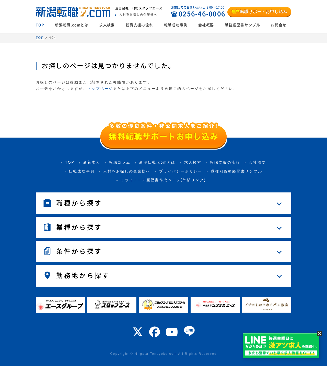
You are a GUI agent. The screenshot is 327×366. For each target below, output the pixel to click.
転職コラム (120, 162)
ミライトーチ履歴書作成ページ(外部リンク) (163, 180)
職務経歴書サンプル (242, 25)
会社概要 (206, 25)
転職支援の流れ (139, 25)
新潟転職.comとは (71, 25)
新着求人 (91, 162)
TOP (40, 25)
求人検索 (107, 25)
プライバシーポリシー (180, 171)
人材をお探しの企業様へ (126, 171)
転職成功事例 (176, 25)
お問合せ (279, 25)
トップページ (100, 89)
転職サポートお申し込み (259, 11)
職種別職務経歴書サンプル (236, 171)
